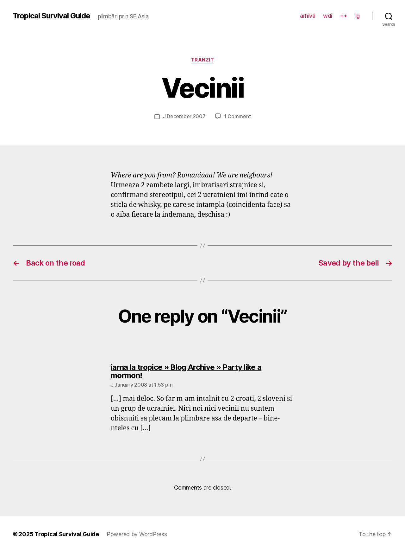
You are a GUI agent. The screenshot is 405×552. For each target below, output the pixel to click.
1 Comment (237, 116)
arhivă (307, 15)
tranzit (202, 60)
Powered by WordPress (137, 534)
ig (357, 15)
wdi (327, 15)
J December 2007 (184, 116)
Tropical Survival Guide (51, 16)
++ (343, 15)
